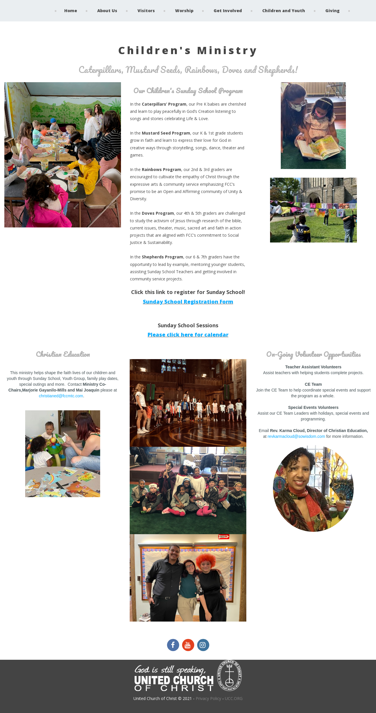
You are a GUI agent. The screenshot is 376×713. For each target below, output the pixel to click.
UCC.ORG (234, 698)
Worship (184, 10)
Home (70, 10)
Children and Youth (283, 10)
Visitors (146, 10)
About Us (107, 10)
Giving (332, 10)
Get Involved (228, 10)
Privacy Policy (208, 698)
